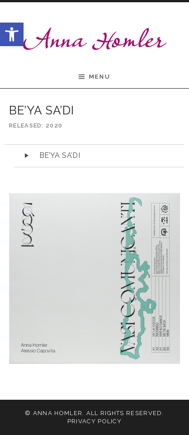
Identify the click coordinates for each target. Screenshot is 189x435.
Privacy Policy (94, 421)
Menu (99, 76)
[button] (12, 34)
